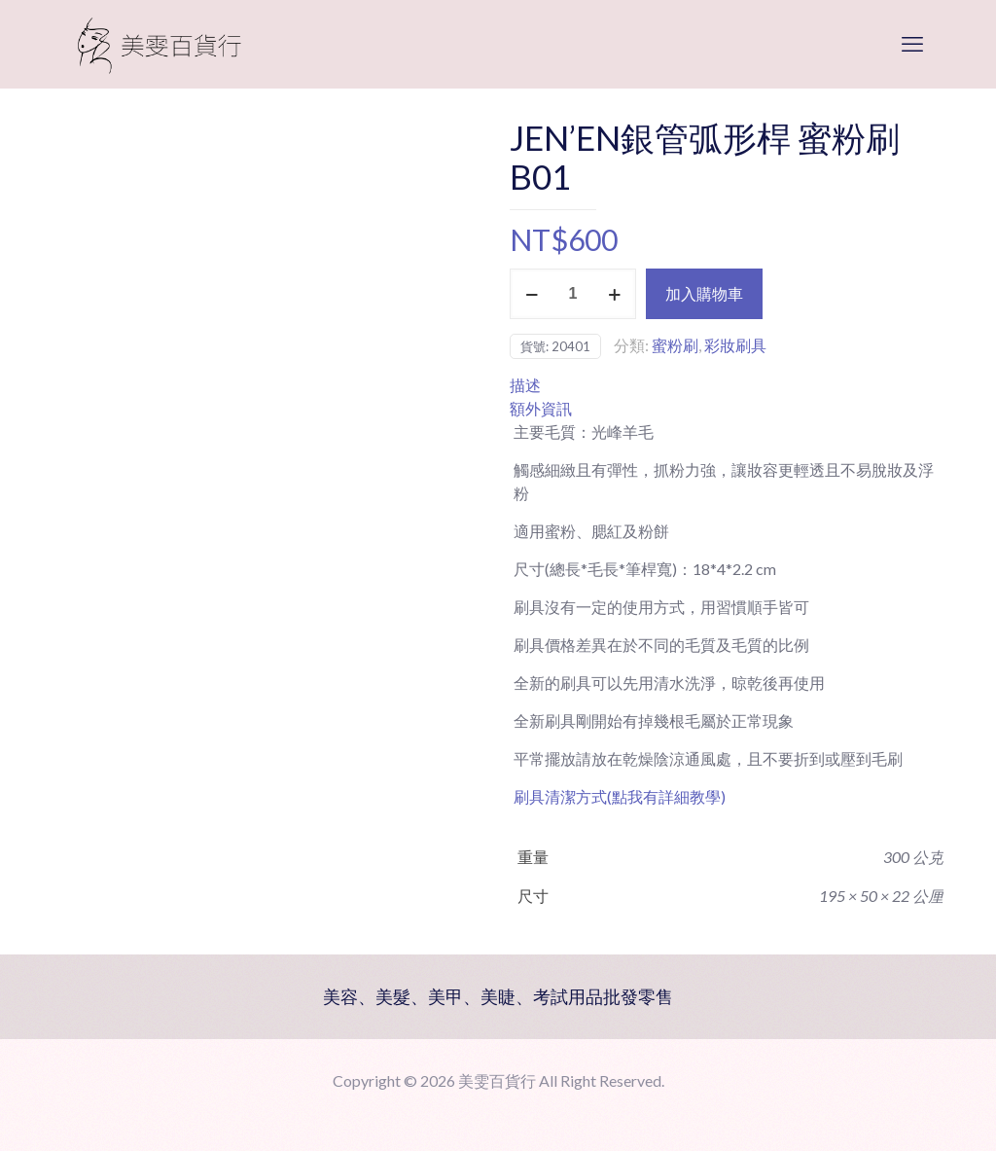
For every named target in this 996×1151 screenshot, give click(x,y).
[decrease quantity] (532, 293)
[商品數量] (573, 294)
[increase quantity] (614, 293)
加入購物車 (704, 293)
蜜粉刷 (675, 345)
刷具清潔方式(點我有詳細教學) (620, 796)
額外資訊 (541, 408)
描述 (525, 385)
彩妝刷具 (735, 345)
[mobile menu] (912, 43)
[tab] (726, 385)
